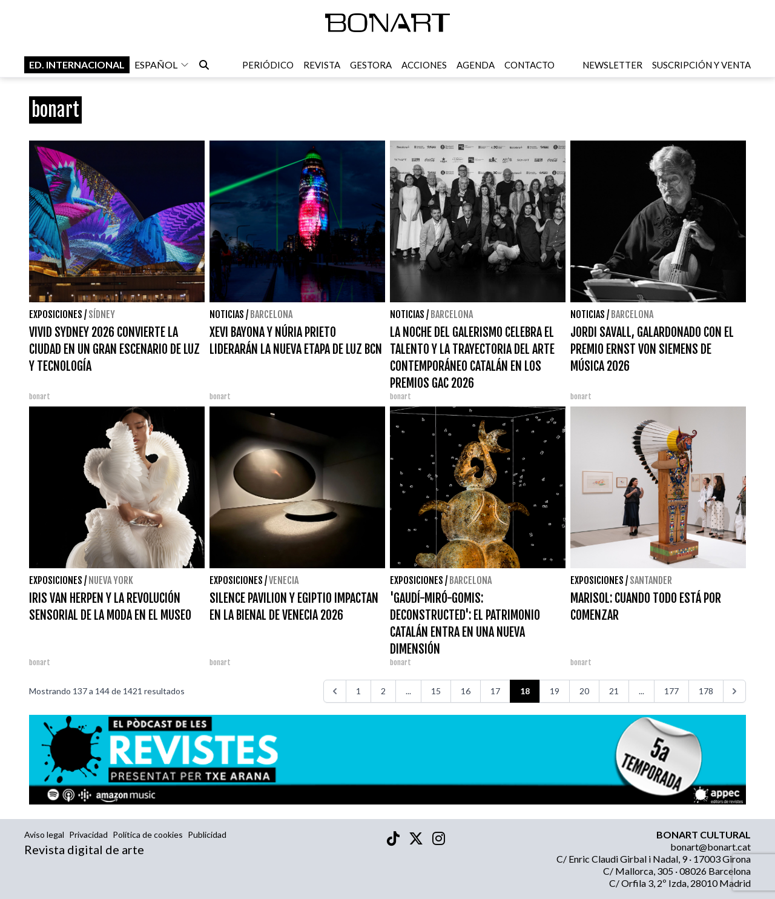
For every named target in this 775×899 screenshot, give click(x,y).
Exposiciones (55, 314)
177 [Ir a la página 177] (671, 691)
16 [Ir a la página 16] (465, 691)
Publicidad (207, 834)
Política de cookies (148, 834)
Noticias (226, 314)
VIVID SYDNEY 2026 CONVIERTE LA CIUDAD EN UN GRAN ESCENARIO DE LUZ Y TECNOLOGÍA (114, 349)
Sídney (101, 314)
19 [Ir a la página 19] (554, 691)
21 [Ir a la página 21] (614, 691)
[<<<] (334, 691)
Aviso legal (44, 834)
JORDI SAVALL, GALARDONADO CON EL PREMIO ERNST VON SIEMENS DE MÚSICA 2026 (652, 349)
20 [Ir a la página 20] (584, 691)
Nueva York (110, 580)
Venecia (283, 580)
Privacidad (88, 834)
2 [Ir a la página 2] (383, 691)
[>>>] (734, 691)
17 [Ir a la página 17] (495, 691)
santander (651, 580)
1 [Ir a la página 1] (358, 691)
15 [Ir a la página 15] (436, 691)
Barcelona (271, 314)
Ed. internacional (77, 65)
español (162, 65)
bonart (39, 396)
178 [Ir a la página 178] (706, 691)
